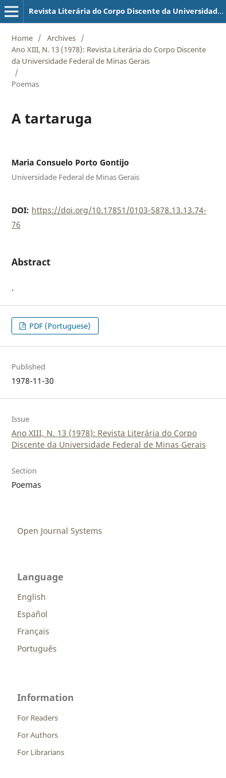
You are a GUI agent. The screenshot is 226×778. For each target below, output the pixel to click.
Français (33, 631)
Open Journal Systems (59, 530)
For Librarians (40, 752)
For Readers (37, 717)
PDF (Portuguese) (59, 326)
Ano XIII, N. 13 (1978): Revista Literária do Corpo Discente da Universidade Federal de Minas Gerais (108, 55)
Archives (61, 38)
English (31, 596)
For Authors (37, 735)
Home (22, 38)
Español (32, 613)
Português (37, 648)
